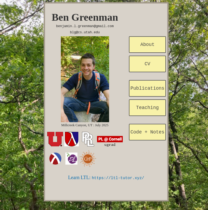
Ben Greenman (85, 17)
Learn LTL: (106, 176)
